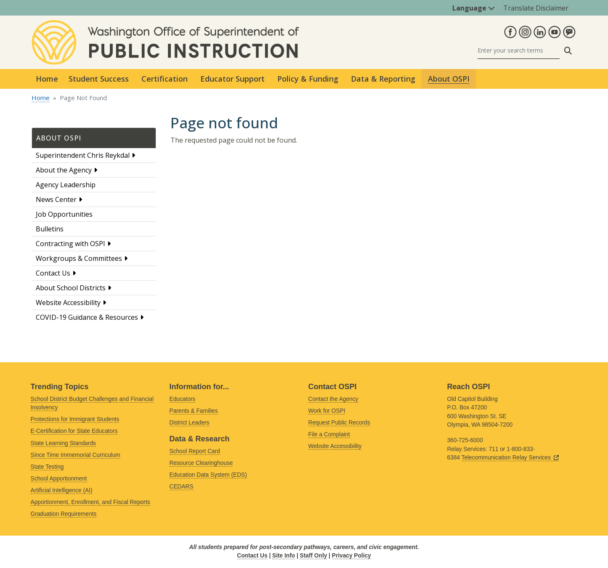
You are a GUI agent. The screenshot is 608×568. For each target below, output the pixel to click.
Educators (183, 399)
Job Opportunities (64, 214)
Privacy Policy (351, 555)
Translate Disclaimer (535, 8)
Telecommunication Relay (510, 457)
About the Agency (64, 170)
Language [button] (473, 8)
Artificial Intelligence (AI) (62, 490)
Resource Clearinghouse (201, 463)
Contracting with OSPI (70, 243)
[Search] (519, 50)
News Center (56, 199)
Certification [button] (164, 79)
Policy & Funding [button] (307, 79)
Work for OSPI (326, 411)
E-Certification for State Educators (74, 431)
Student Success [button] (99, 79)
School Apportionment (59, 478)
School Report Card (195, 451)
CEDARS (182, 486)
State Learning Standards (63, 443)
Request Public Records (339, 422)
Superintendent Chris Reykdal (83, 155)
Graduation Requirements (64, 514)
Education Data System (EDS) (208, 475)
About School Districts (71, 287)
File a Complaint (329, 434)
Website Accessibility (68, 302)
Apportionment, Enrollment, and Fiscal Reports (90, 502)
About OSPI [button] (449, 79)
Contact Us (53, 273)
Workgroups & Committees (79, 258)
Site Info (283, 555)
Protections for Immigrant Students (75, 419)
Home (47, 79)
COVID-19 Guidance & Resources (87, 317)
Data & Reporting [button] (383, 79)
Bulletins (50, 229)
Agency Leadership (66, 184)
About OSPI (58, 138)
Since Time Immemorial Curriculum (75, 455)
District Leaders (190, 422)
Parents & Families (194, 411)
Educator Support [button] (232, 79)
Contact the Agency (333, 399)
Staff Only (313, 555)
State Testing (47, 467)
